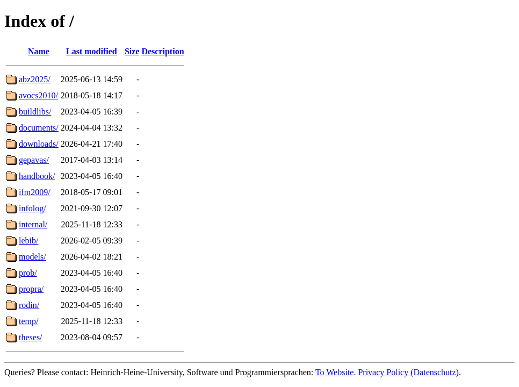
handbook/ (37, 176)
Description (162, 51)
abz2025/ (35, 79)
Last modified (91, 51)
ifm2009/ (35, 192)
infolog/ (32, 208)
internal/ (33, 224)
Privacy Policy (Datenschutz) (408, 372)
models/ (32, 256)
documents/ (39, 127)
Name (38, 51)
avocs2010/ (38, 95)
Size (132, 51)
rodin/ (29, 305)
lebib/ (28, 240)
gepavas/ (34, 159)
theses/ (30, 337)
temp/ (28, 321)
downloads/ (39, 143)
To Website (334, 372)
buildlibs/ (35, 111)
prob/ (28, 272)
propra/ (31, 288)
